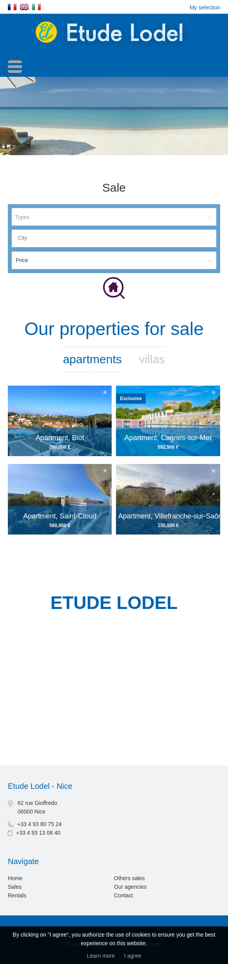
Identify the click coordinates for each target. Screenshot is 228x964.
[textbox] (116, 238)
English (24, 7)
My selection (205, 7)
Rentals (17, 895)
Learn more (101, 956)
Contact (123, 895)
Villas (152, 359)
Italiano (36, 7)
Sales (15, 887)
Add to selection (105, 392)
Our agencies (130, 887)
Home (15, 878)
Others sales (129, 878)
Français (12, 7)
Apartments (92, 359)
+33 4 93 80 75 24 (39, 824)
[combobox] (114, 238)
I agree (132, 956)
